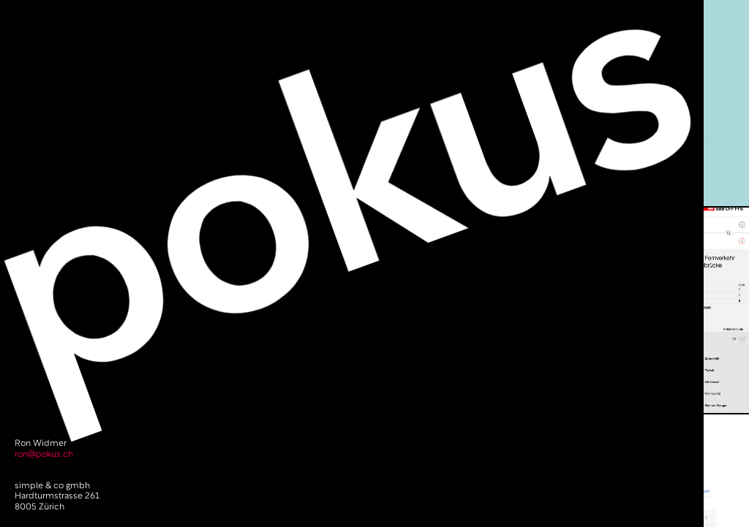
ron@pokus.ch (44, 454)
